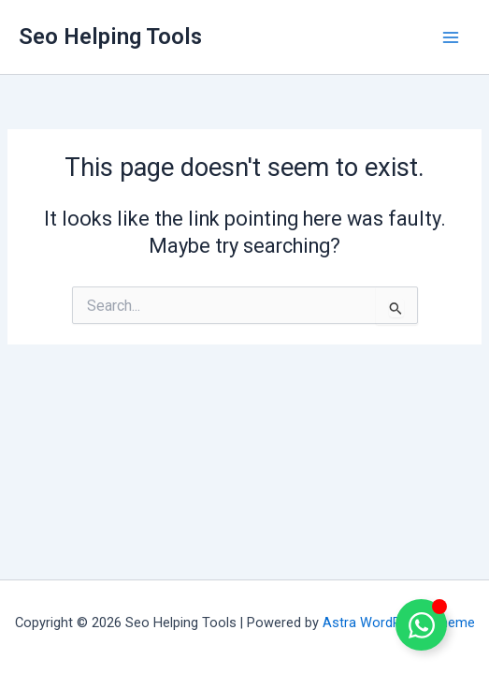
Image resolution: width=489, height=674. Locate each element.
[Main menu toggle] (450, 37)
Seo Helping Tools (110, 36)
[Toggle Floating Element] (421, 625)
